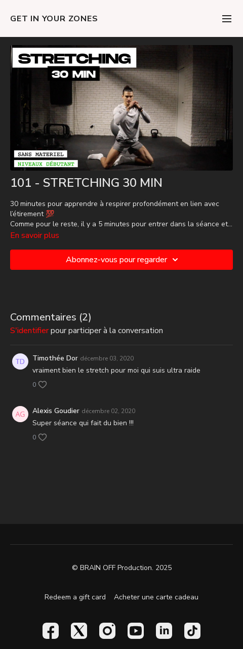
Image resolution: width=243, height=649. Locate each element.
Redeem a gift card (75, 597)
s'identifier (29, 330)
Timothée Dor (55, 358)
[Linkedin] (164, 631)
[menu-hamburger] (227, 18)
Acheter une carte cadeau (156, 597)
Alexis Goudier (55, 411)
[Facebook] (51, 631)
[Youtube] (136, 631)
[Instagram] (107, 631)
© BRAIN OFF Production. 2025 (122, 568)
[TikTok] (192, 631)
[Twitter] (79, 631)
